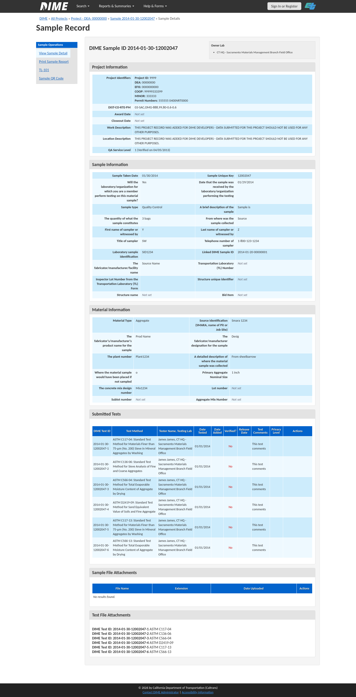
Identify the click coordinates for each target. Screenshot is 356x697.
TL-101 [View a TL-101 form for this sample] (44, 70)
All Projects (59, 18)
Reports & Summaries (116, 6)
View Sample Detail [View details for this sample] (53, 53)
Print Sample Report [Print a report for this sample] (54, 61)
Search (83, 6)
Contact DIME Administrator (161, 692)
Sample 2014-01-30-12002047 (132, 18)
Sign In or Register (284, 6)
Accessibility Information (197, 692)
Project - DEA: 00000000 (89, 18)
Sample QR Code (51, 78)
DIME (43, 18)
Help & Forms (155, 6)
